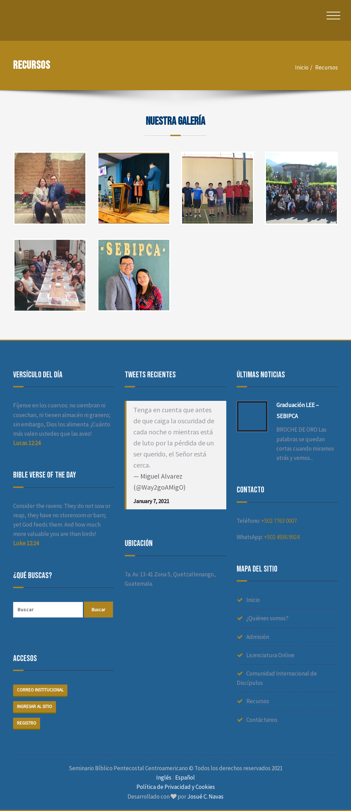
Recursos (326, 67)
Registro (26, 723)
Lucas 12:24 (26, 443)
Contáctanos (261, 720)
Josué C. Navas (205, 796)
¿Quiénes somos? (267, 618)
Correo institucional (40, 690)
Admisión (257, 637)
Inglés (163, 778)
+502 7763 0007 (279, 521)
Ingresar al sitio (34, 706)
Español (185, 778)
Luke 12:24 (26, 543)
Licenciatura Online (270, 655)
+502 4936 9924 (282, 537)
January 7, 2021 (151, 501)
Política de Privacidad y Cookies (175, 787)
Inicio (302, 67)
